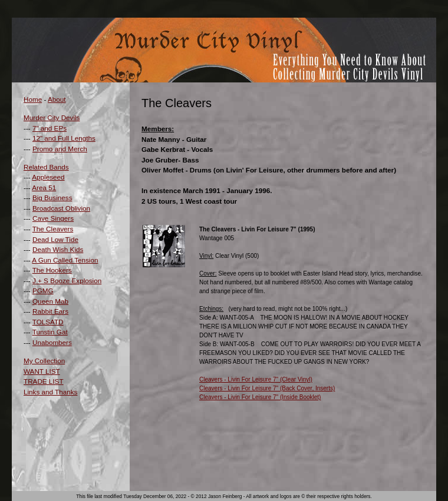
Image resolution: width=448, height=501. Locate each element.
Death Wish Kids (57, 249)
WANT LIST (42, 371)
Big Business (52, 197)
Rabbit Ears (50, 311)
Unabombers (52, 342)
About (57, 99)
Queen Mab (50, 301)
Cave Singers (53, 218)
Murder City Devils (52, 117)
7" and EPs (49, 128)
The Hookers (52, 270)
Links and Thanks (50, 392)
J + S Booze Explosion (66, 280)
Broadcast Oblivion (61, 208)
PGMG (43, 290)
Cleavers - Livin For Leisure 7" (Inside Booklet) (260, 397)
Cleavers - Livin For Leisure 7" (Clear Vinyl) (255, 379)
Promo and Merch (59, 148)
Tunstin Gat (50, 332)
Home (33, 99)
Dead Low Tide (55, 239)
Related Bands (46, 167)
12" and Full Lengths (63, 138)
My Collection (44, 360)
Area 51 (44, 187)
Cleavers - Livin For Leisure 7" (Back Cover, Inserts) (267, 388)
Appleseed (48, 177)
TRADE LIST (44, 381)
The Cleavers (53, 229)
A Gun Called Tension (65, 260)
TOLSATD (48, 322)
